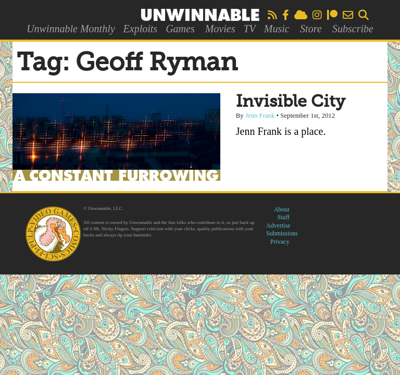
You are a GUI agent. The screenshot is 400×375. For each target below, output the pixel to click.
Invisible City (290, 102)
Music (277, 28)
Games (180, 28)
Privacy (280, 241)
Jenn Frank (260, 115)
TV (249, 28)
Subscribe (352, 28)
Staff (284, 217)
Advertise (278, 225)
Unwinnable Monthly (71, 28)
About (282, 209)
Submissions (282, 233)
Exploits (140, 28)
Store (310, 28)
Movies (220, 28)
